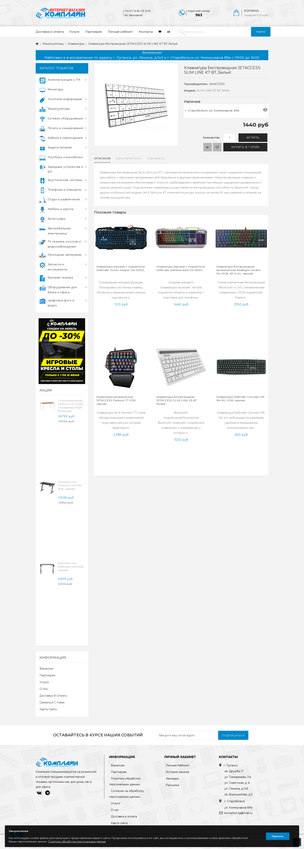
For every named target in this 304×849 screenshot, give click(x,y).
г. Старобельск (234, 801)
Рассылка (172, 785)
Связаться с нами (52, 702)
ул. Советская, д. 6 (237, 783)
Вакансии (46, 668)
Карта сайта (48, 709)
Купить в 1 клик (245, 147)
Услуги (74, 31)
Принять (278, 836)
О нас (44, 689)
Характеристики (128, 158)
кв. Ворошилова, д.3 (238, 794)
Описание (102, 158)
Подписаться (233, 735)
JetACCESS (217, 84)
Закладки (172, 778)
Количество (211, 137)
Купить (252, 137)
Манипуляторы (53, 43)
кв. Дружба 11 (234, 771)
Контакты (146, 31)
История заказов (177, 772)
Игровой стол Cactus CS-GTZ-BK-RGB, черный (70, 485)
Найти (260, 31)
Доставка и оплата (50, 31)
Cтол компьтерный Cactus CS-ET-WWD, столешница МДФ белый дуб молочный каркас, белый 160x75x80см (71, 409)
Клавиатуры (76, 43)
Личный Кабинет (178, 765)
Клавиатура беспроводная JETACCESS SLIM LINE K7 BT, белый (133, 43)
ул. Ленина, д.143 (236, 788)
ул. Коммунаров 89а (238, 807)
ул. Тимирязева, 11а (238, 777)
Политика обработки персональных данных (77, 841)
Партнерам (93, 31)
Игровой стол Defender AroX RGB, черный (71, 567)
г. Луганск (231, 765)
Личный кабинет (120, 31)
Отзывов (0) (156, 158)
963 (198, 15)
